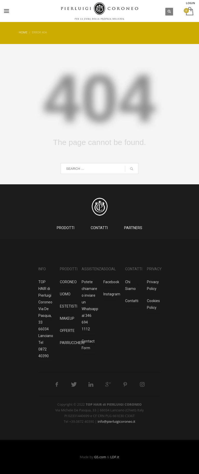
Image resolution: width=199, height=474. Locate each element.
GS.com (100, 457)
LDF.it (114, 457)
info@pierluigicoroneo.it (116, 421)
